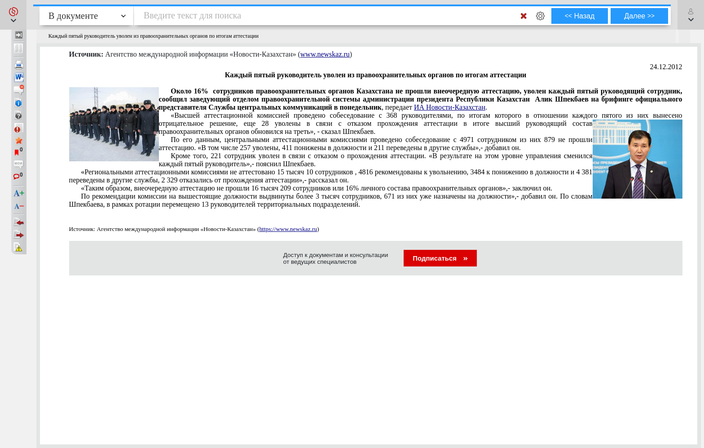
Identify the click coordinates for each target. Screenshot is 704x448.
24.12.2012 (666, 67)
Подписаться (440, 258)
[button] (13, 15)
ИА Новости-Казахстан (449, 107)
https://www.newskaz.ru (288, 229)
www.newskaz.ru (325, 54)
